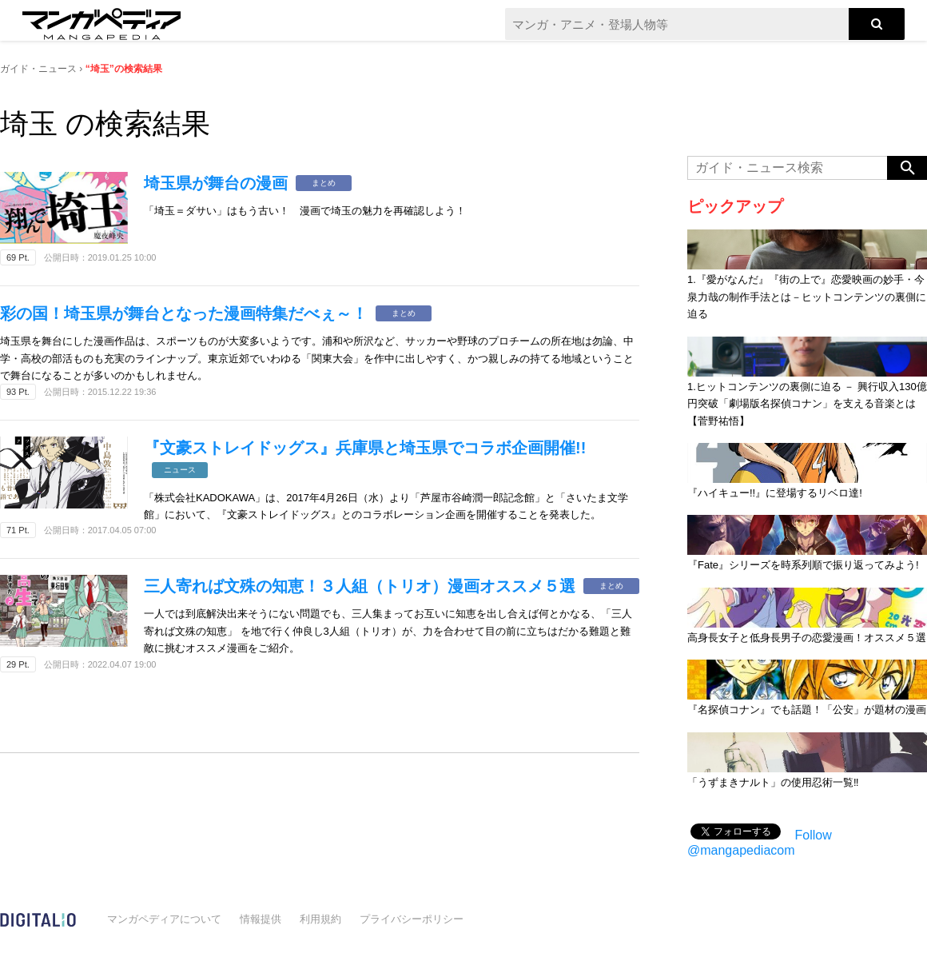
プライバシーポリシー (412, 919)
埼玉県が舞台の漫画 (216, 183)
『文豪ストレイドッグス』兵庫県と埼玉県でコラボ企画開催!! (365, 448)
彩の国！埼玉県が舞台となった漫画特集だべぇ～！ (184, 313)
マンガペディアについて (164, 919)
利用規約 (320, 919)
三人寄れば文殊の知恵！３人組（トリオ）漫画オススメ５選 (359, 586)
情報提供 (260, 919)
